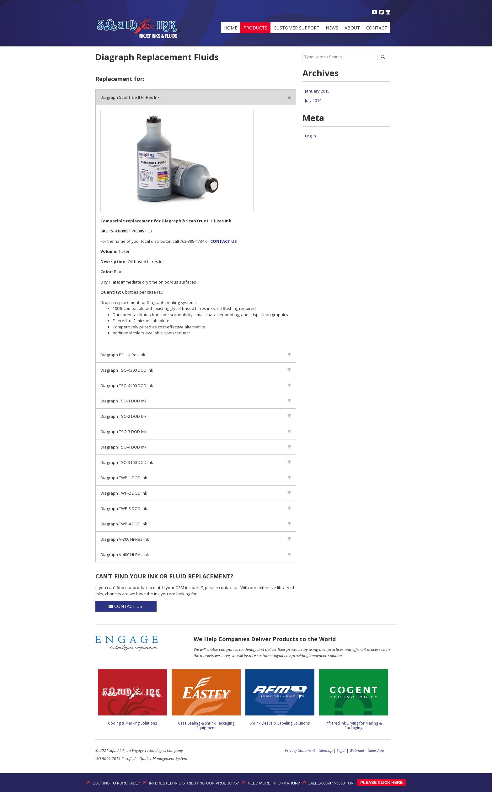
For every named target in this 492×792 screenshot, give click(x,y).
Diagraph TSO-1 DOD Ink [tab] (195, 401)
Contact (376, 28)
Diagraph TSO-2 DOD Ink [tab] (195, 416)
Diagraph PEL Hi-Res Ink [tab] (195, 355)
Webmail (357, 750)
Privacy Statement (300, 750)
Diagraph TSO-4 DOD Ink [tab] (195, 447)
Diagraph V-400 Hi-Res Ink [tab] (195, 554)
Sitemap (326, 750)
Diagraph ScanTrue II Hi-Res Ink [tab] (195, 97)
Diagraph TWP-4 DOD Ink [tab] (195, 524)
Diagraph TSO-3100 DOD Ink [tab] (195, 462)
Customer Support (296, 28)
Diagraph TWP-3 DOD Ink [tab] (195, 508)
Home (230, 28)
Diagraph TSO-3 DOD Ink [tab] (195, 431)
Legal (341, 750)
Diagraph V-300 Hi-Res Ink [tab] (195, 539)
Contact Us (126, 606)
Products (255, 28)
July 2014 (313, 100)
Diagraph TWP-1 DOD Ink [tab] (195, 478)
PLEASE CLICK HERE (381, 782)
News (332, 28)
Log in (310, 136)
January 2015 (317, 91)
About (352, 28)
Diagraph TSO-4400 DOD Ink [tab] (195, 385)
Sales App (376, 750)
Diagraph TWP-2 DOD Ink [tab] (195, 493)
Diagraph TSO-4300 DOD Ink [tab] (195, 370)
